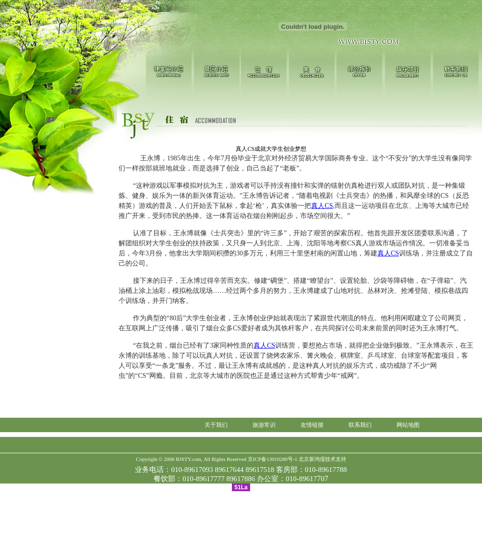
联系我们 (360, 425)
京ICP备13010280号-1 (272, 459)
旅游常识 (264, 425)
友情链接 (312, 425)
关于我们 (216, 425)
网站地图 (408, 425)
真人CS (322, 205)
